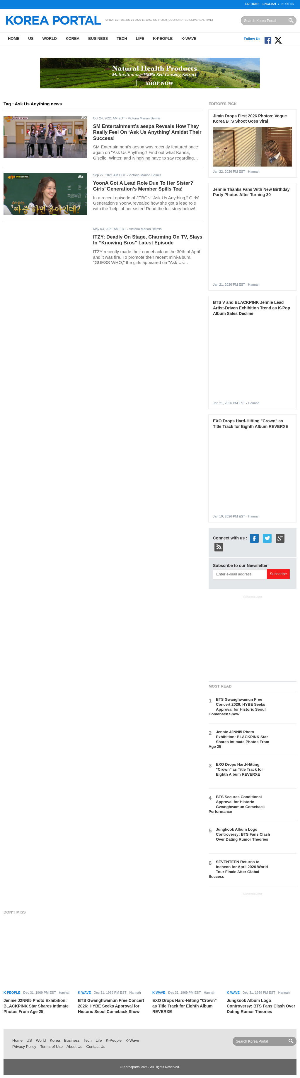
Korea (72, 38)
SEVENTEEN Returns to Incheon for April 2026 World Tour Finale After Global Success (238, 869)
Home (13, 38)
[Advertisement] (252, 637)
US (30, 38)
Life (140, 38)
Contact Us (95, 1046)
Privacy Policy (24, 1046)
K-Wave (188, 38)
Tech (122, 38)
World (49, 38)
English (269, 4)
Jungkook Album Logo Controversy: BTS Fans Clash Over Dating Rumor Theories (243, 834)
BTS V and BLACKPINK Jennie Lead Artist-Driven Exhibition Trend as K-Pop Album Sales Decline (251, 308)
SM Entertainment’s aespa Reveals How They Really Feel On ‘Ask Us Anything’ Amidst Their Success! (147, 132)
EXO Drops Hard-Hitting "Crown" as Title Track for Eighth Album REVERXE (239, 769)
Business (98, 38)
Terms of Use (51, 1046)
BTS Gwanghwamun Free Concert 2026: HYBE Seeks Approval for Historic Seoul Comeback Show (237, 707)
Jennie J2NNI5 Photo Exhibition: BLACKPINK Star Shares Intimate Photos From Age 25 (239, 739)
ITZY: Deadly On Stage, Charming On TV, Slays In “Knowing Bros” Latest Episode (147, 240)
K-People (163, 38)
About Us (74, 1046)
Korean (288, 4)
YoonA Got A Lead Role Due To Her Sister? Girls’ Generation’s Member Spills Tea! (143, 186)
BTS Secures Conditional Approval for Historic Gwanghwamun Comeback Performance (237, 804)
